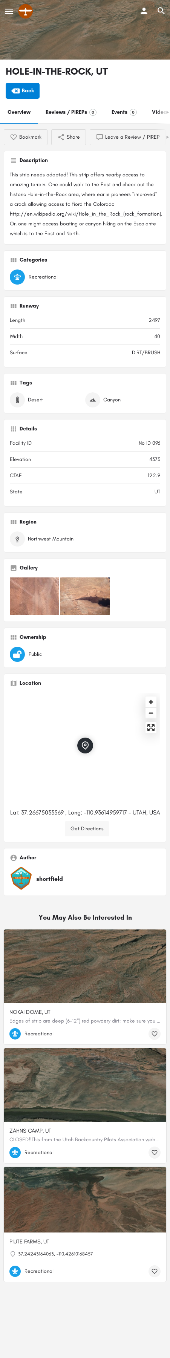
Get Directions (87, 828)
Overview (19, 112)
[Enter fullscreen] (150, 727)
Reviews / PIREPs (71, 112)
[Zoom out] (150, 712)
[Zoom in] (150, 702)
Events (124, 112)
